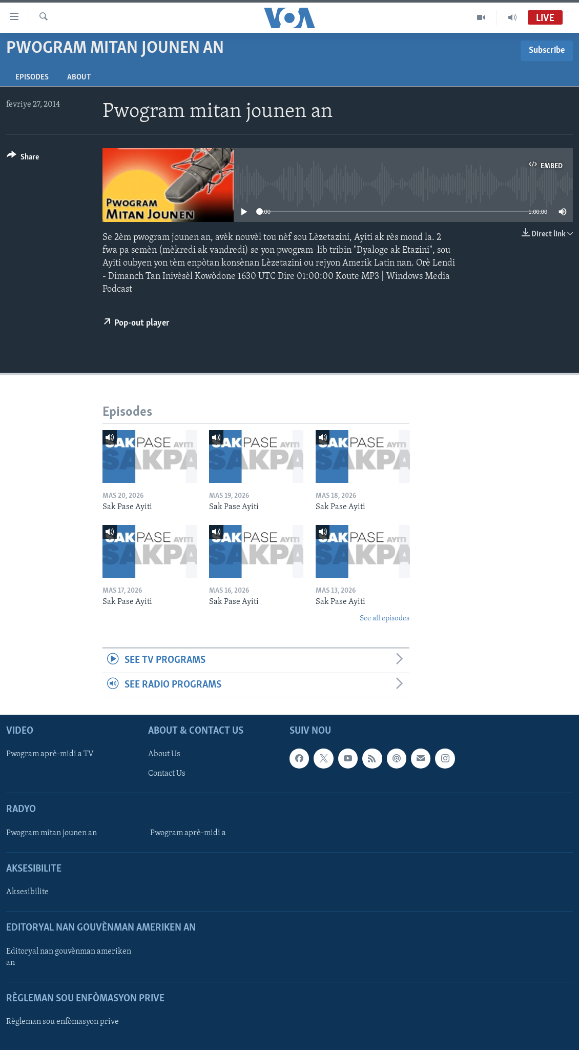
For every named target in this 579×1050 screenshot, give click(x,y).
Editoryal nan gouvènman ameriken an (68, 956)
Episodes (32, 77)
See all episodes (384, 618)
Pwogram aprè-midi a (188, 833)
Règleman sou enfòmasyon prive (62, 1022)
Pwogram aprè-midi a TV (50, 754)
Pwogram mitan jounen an (51, 833)
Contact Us (166, 774)
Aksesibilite (27, 892)
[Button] (23, 158)
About (79, 77)
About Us (164, 754)
